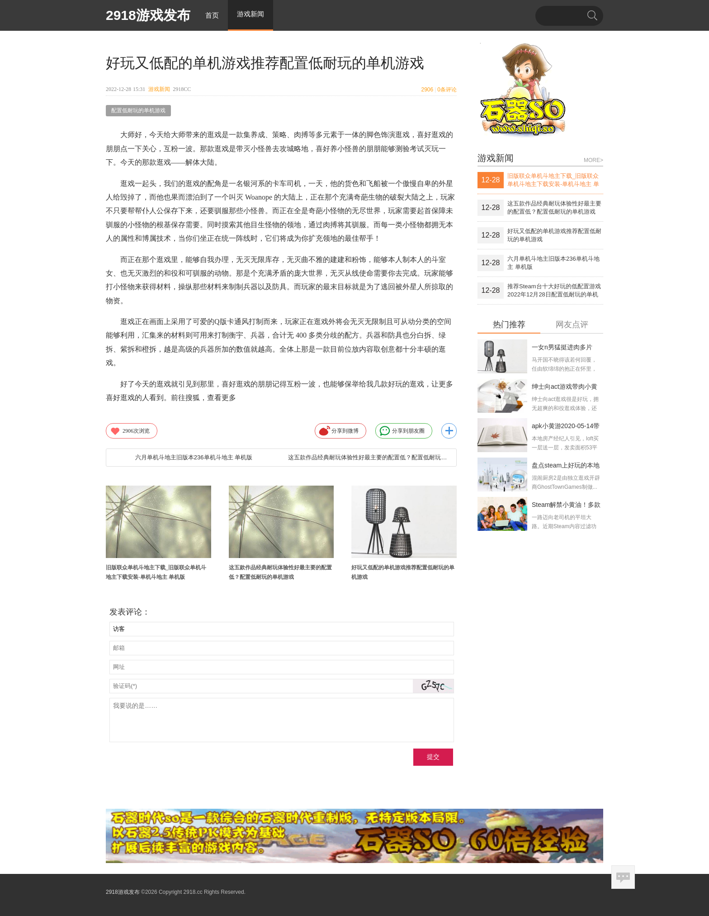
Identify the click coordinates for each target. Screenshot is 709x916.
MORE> (593, 160)
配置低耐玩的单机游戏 (138, 110)
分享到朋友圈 (402, 430)
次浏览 (130, 430)
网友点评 (572, 324)
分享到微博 (339, 430)
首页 (212, 15)
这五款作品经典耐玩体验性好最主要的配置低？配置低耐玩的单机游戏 (368, 457)
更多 (449, 431)
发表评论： (129, 611)
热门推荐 (509, 324)
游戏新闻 (159, 89)
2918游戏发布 (148, 15)
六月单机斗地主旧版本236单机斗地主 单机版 (193, 457)
